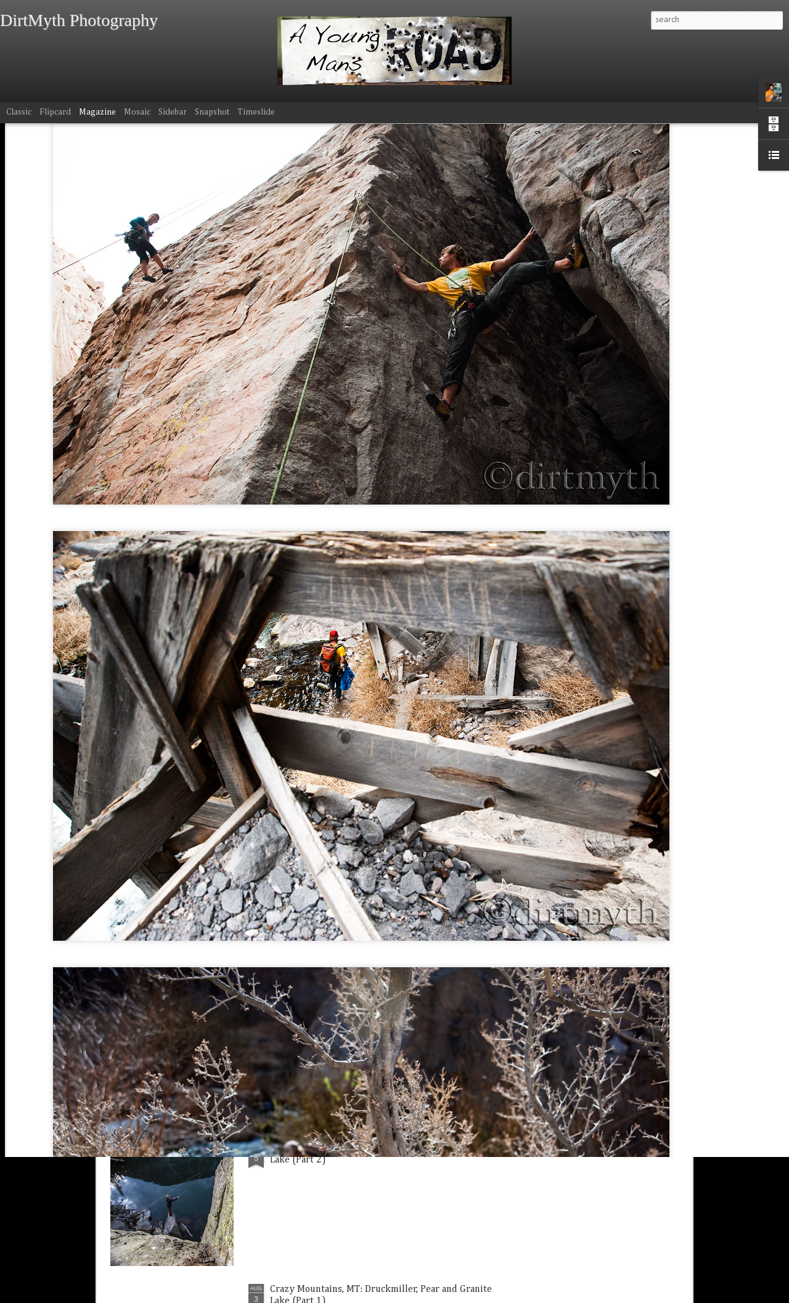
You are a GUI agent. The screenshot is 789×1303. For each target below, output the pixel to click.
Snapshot (212, 112)
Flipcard (55, 112)
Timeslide (256, 112)
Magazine (97, 112)
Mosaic (137, 112)
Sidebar (172, 112)
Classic (18, 112)
